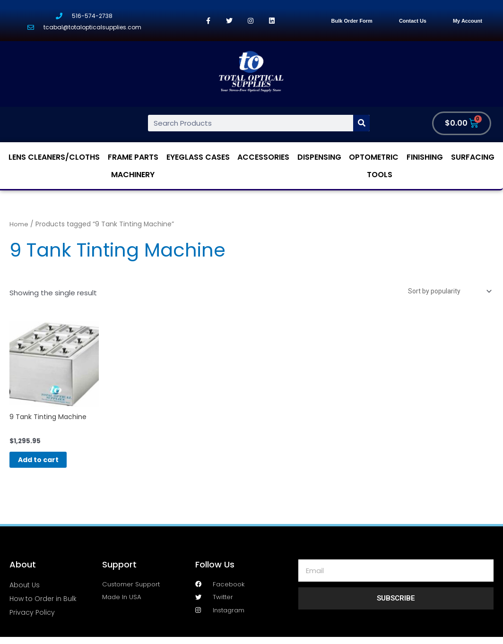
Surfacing (472, 157)
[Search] (361, 123)
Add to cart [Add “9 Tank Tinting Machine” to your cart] (49, 465)
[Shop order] (445, 292)
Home (18, 224)
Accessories (263, 157)
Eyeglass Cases (198, 157)
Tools (379, 175)
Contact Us (412, 21)
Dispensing (319, 157)
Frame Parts (133, 157)
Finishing (425, 157)
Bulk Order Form (351, 21)
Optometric (374, 157)
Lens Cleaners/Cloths (54, 157)
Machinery (133, 175)
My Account (467, 21)
